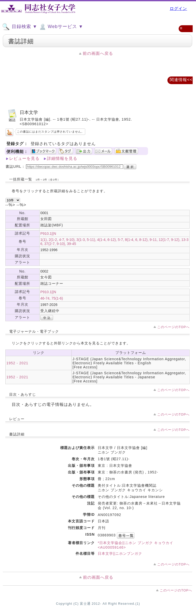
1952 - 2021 (17, 363)
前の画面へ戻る (98, 53)
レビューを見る (24, 158)
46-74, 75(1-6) (51, 298)
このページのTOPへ (173, 327)
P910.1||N (48, 233)
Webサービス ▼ (61, 27)
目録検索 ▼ (19, 27)
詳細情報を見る (62, 158)
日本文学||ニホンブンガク (120, 553)
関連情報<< (181, 80)
